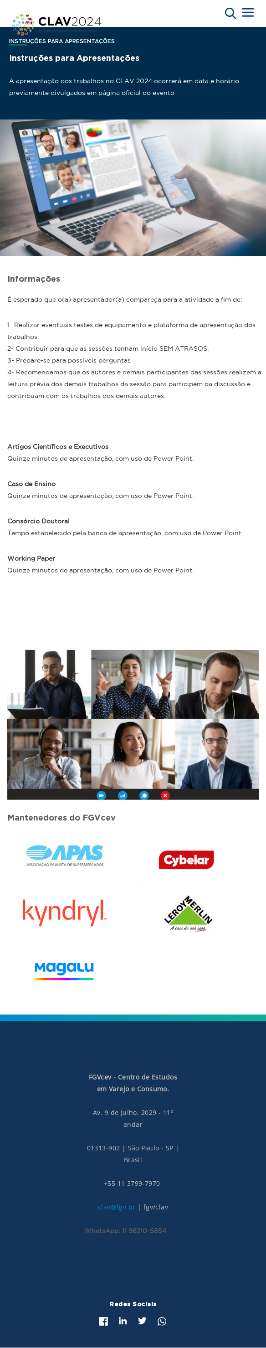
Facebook (103, 1321)
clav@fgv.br (117, 1207)
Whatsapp (162, 1321)
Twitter (142, 1320)
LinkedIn (123, 1320)
